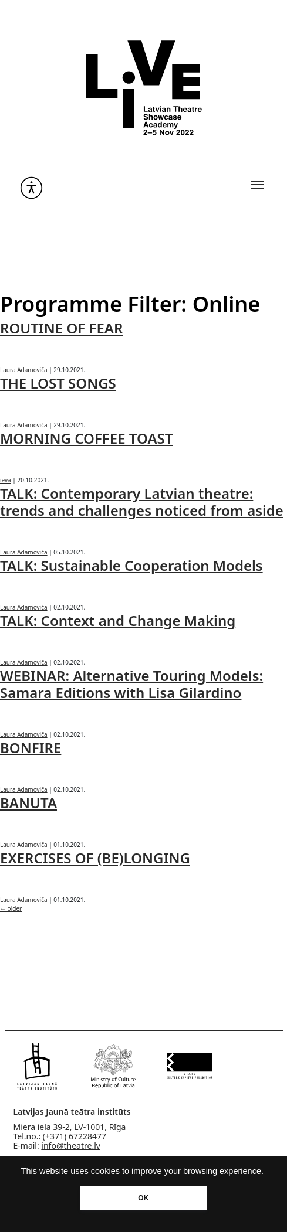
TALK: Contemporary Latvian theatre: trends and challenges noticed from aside (141, 502)
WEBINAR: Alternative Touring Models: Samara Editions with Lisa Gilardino (131, 684)
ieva (5, 480)
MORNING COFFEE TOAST (86, 438)
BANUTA (28, 802)
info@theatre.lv (70, 1145)
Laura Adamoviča (24, 370)
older (11, 908)
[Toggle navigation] (257, 184)
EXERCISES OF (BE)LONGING (95, 857)
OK (143, 1198)
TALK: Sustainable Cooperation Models (131, 565)
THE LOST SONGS (58, 383)
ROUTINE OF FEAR (61, 328)
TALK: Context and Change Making (117, 620)
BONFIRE (30, 747)
